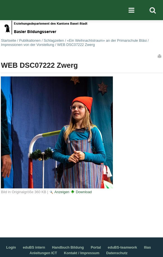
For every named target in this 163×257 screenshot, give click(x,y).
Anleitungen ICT (43, 253)
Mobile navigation (131, 10)
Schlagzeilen (54, 40)
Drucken (160, 56)
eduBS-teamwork (122, 247)
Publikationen (30, 40)
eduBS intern (34, 247)
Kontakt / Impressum (81, 253)
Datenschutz (116, 253)
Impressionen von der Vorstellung (27, 45)
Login (11, 247)
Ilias (147, 247)
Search (153, 10)
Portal (96, 247)
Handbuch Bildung (68, 247)
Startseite (8, 40)
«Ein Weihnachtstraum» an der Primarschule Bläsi (107, 40)
